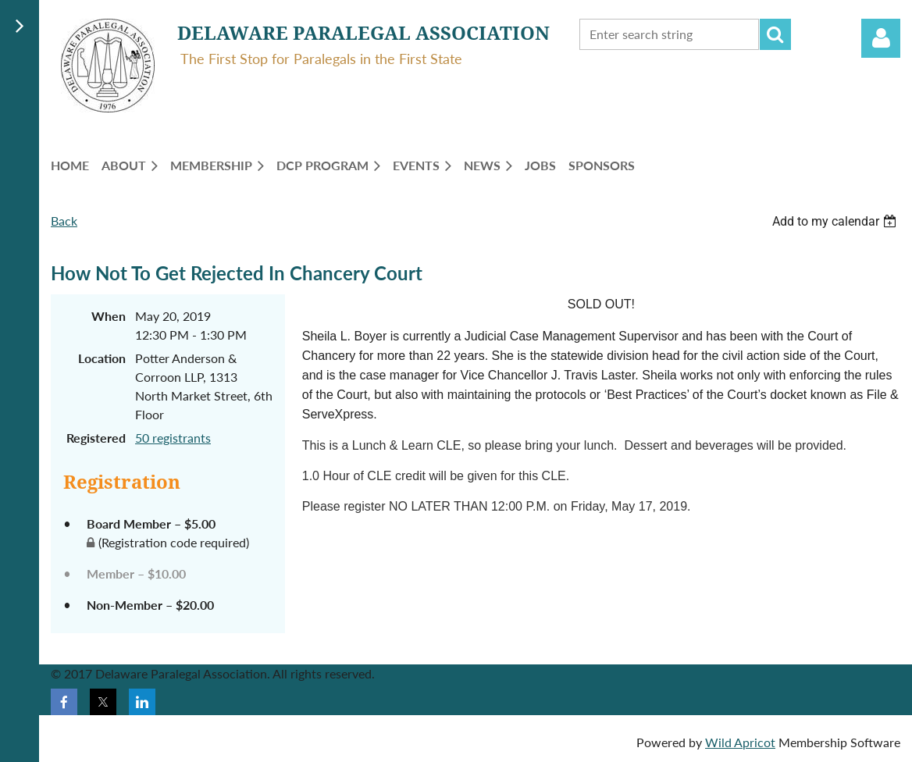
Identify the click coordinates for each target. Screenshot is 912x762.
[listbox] (836, 221)
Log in (880, 38)
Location (102, 358)
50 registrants (173, 437)
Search (775, 34)
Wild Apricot (740, 742)
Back (64, 220)
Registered (96, 437)
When (108, 315)
